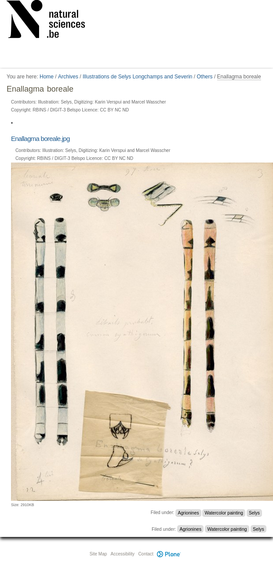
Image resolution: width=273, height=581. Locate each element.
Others (205, 77)
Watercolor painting (224, 512)
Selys (254, 512)
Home (47, 77)
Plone (169, 553)
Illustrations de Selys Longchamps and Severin (137, 77)
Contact (145, 553)
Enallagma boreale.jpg (40, 138)
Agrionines (188, 512)
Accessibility (123, 553)
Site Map (98, 553)
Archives (68, 77)
